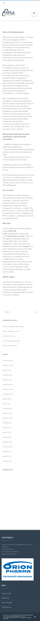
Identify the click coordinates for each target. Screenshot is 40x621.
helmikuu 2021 (7, 427)
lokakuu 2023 (7, 399)
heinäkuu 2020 (7, 442)
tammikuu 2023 (8, 418)
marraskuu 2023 (8, 394)
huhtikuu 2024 (7, 380)
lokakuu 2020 (7, 432)
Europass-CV (27, 246)
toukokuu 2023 (7, 408)
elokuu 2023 (6, 403)
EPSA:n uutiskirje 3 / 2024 (11, 331)
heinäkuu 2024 (7, 375)
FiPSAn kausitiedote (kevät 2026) (13, 326)
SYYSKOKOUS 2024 (9, 336)
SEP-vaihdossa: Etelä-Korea (11, 341)
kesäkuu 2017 (7, 456)
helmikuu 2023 (7, 413)
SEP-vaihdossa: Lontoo (10, 345)
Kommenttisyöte (7, 602)
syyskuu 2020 (7, 437)
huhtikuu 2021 (7, 423)
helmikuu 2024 (7, 384)
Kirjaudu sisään (6, 593)
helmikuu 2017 (7, 461)
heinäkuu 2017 (7, 451)
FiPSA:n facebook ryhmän (16, 236)
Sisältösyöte (5, 598)
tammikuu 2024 (8, 389)
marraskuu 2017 (8, 447)
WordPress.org (6, 607)
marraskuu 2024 (8, 365)
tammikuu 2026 (8, 360)
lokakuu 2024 (7, 370)
